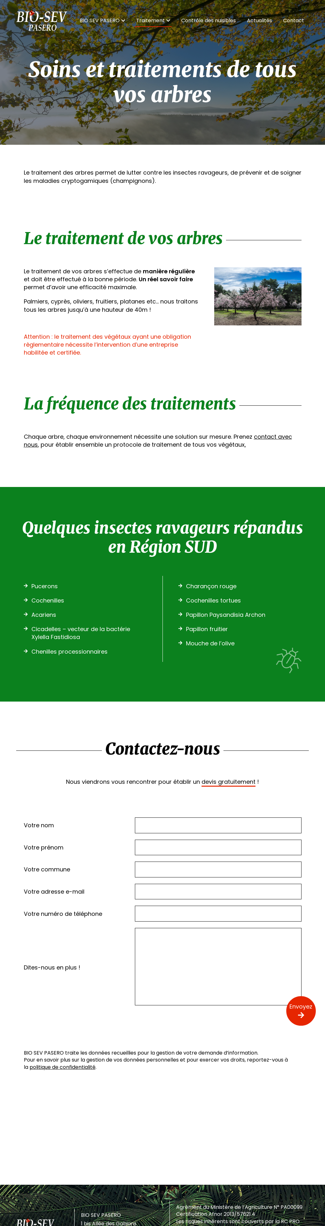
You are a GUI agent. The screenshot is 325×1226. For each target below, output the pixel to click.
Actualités (259, 20)
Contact (293, 20)
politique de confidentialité (63, 1067)
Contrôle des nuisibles (208, 20)
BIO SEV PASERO (102, 20)
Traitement (153, 20)
